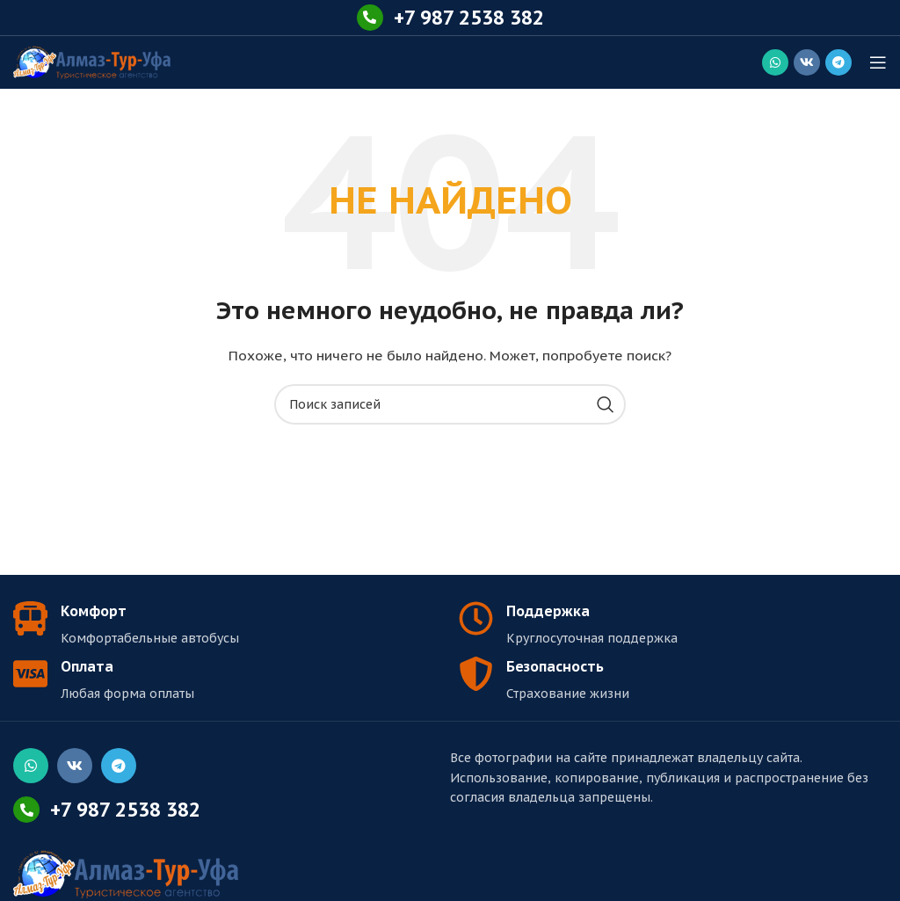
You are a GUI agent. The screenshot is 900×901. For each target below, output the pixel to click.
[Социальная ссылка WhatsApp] (775, 62)
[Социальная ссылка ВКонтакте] (807, 62)
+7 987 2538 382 (469, 17)
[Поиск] (450, 404)
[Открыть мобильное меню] (878, 62)
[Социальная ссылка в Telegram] (838, 62)
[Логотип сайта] (92, 61)
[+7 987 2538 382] (370, 17)
